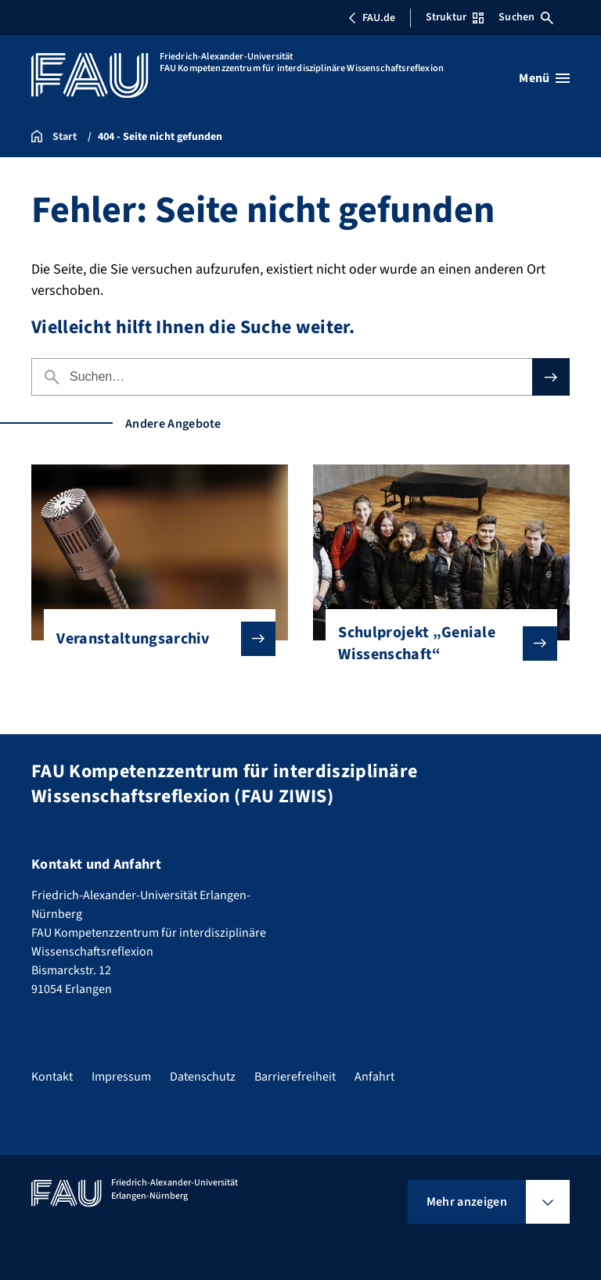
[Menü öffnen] (544, 78)
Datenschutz (203, 1076)
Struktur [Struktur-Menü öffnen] (455, 17)
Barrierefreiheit (295, 1076)
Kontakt (52, 1076)
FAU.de (371, 18)
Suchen (525, 17)
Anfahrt (374, 1076)
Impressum (121, 1076)
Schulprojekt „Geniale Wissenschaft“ (434, 643)
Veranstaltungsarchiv (153, 639)
